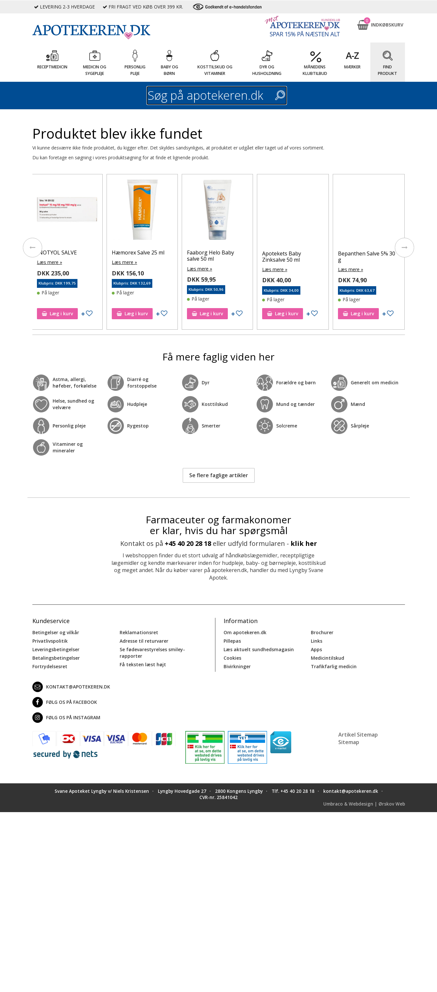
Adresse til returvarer (144, 641)
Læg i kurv (81, 313)
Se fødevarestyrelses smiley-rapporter (152, 652)
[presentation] (32, 247)
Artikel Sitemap (358, 734)
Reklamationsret (139, 632)
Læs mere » (73, 262)
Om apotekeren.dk (245, 632)
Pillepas (232, 641)
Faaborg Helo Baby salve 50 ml (234, 255)
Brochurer (322, 632)
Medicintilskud (327, 658)
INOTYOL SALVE (81, 252)
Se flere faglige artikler (218, 475)
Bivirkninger (237, 666)
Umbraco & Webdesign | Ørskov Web (364, 804)
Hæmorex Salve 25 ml (162, 252)
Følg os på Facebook (64, 702)
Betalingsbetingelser (56, 658)
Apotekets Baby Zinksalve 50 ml (305, 256)
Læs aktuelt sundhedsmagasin (259, 649)
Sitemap (348, 742)
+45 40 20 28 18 (188, 543)
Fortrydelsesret (49, 666)
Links (316, 641)
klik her (304, 543)
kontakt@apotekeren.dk (71, 687)
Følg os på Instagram (66, 717)
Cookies (232, 658)
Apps (316, 649)
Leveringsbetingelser (55, 649)
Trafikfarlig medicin (334, 666)
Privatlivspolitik (50, 641)
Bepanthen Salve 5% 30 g (390, 256)
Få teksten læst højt (143, 664)
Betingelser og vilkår (55, 632)
